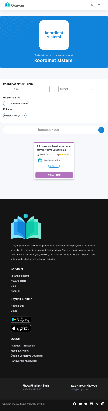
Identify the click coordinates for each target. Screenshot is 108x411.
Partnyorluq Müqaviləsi (24, 361)
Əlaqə (14, 311)
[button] (31, 89)
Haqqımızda (17, 305)
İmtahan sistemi (20, 276)
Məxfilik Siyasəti (20, 350)
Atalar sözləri (18, 281)
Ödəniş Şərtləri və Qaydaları (27, 356)
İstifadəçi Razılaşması (23, 345)
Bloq (13, 286)
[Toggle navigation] (99, 5)
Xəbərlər (15, 291)
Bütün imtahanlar (43, 55)
